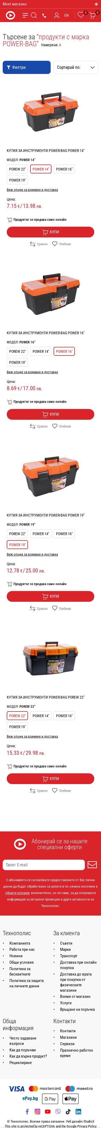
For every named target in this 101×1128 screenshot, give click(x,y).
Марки (65, 949)
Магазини (68, 1037)
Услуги (66, 1003)
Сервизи (67, 1043)
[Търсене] (34, 15)
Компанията (19, 943)
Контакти (68, 1031)
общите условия (17, 893)
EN (66, 15)
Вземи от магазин (75, 996)
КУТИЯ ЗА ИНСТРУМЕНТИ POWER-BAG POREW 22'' (45, 697)
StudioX (88, 1121)
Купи (50, 232)
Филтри (16, 67)
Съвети (66, 943)
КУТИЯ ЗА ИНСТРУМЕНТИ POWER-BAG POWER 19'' (45, 515)
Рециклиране (20, 1062)
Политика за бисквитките (19, 971)
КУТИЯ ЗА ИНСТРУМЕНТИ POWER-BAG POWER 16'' (45, 333)
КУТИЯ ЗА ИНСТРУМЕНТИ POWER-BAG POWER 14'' (45, 150)
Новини (16, 955)
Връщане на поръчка (77, 1009)
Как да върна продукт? (28, 1056)
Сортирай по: (76, 67)
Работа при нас (22, 949)
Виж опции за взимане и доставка (32, 190)
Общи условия (21, 962)
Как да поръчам (22, 1050)
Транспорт (68, 955)
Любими (61, 244)
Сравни (39, 244)
